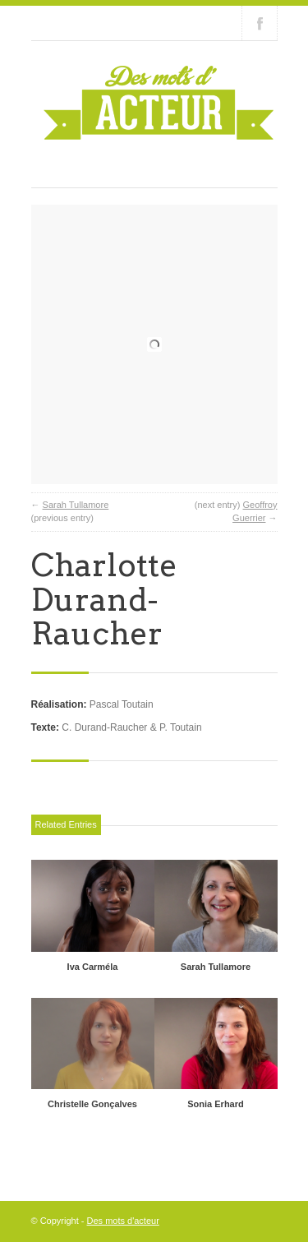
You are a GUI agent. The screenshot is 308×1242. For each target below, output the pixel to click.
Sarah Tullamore (76, 505)
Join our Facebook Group (259, 23)
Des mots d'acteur (123, 1221)
